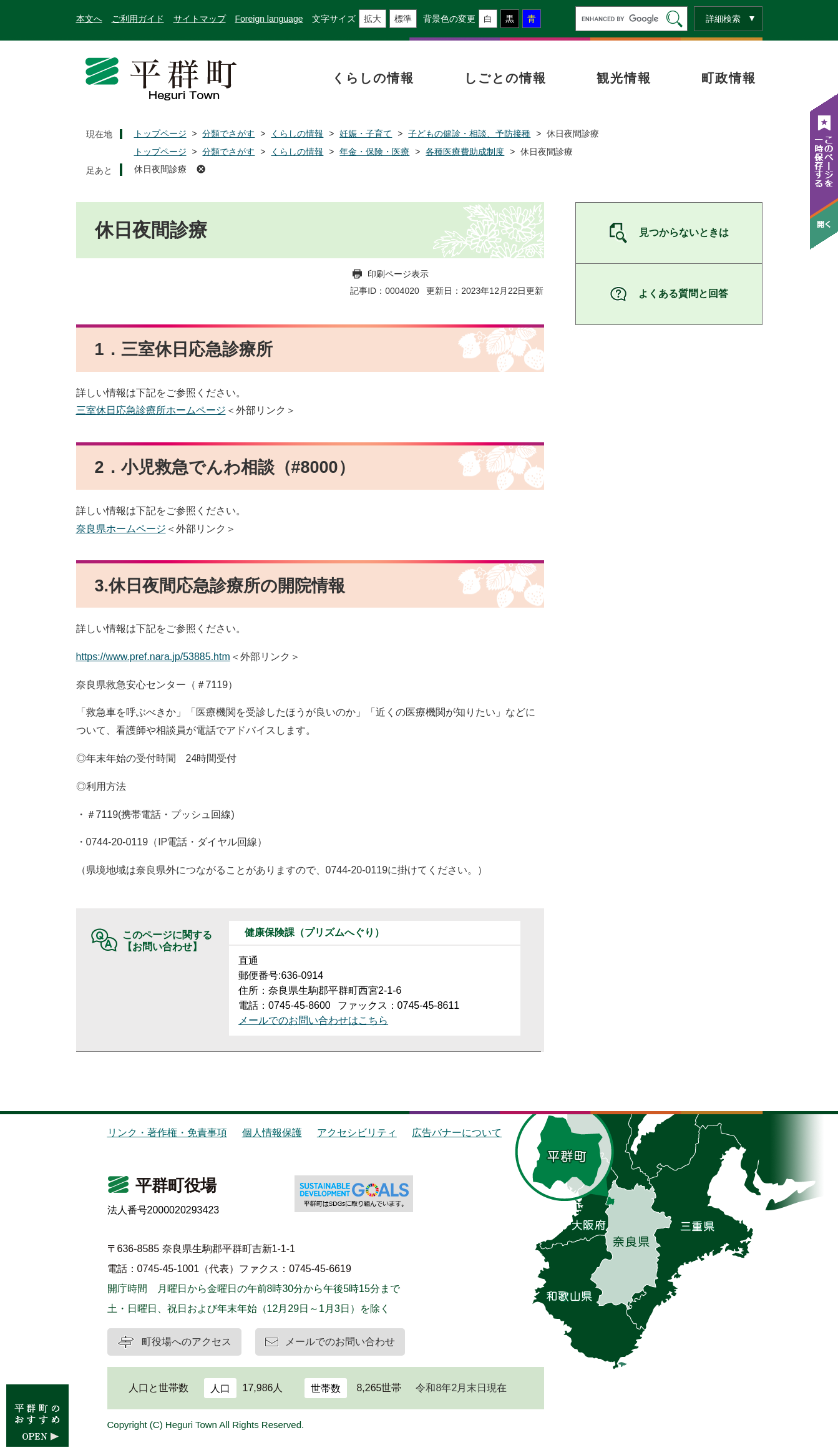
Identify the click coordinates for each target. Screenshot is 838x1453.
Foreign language (269, 19)
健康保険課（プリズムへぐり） (314, 932)
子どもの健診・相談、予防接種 (469, 133)
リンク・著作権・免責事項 (167, 1132)
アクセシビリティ (357, 1132)
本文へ (89, 19)
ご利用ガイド (138, 19)
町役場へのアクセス (186, 1341)
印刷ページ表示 (398, 274)
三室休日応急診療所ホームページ (151, 410)
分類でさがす (228, 133)
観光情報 (624, 78)
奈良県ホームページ (121, 528)
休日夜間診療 (160, 169)
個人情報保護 (272, 1132)
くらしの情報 (373, 78)
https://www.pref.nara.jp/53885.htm (153, 656)
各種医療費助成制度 (465, 152)
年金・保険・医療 (374, 152)
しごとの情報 (505, 78)
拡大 (372, 19)
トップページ (160, 133)
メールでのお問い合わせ (340, 1341)
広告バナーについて (457, 1132)
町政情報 (728, 78)
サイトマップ (199, 19)
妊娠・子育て (365, 133)
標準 (403, 19)
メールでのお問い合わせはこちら (313, 1020)
